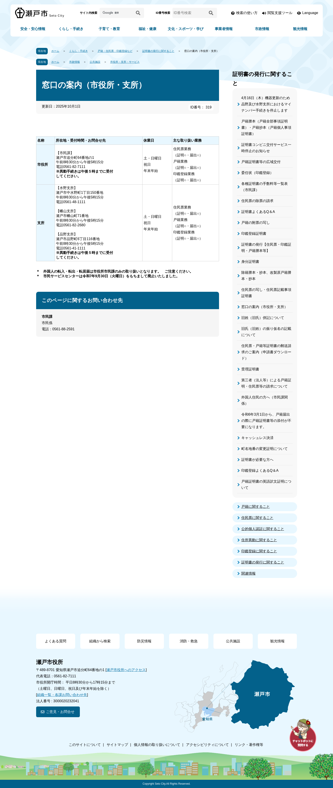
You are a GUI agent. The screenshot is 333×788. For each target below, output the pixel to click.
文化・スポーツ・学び (185, 29)
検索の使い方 (247, 13)
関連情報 (248, 573)
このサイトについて (85, 745)
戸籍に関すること (255, 506)
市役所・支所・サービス (125, 61)
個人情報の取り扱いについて (157, 745)
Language (310, 13)
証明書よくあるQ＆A (258, 212)
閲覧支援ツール (279, 13)
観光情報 (300, 29)
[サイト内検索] (117, 13)
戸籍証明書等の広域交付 (261, 162)
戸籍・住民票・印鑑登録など (115, 51)
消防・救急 (189, 641)
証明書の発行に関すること (158, 51)
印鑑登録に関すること (259, 551)
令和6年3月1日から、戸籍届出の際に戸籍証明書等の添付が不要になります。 (266, 420)
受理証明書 (250, 369)
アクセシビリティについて (207, 745)
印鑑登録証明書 (253, 233)
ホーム (55, 51)
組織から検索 (100, 641)
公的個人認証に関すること (262, 529)
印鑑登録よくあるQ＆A (260, 470)
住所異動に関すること (259, 540)
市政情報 (262, 29)
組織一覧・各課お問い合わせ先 (62, 695)
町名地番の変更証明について (264, 449)
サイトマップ (117, 745)
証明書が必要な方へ (257, 459)
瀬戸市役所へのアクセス (126, 670)
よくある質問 (55, 641)
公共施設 (95, 61)
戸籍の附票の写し (255, 223)
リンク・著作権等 (249, 745)
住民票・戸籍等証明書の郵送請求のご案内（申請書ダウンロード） (266, 352)
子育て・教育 (109, 29)
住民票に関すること (257, 518)
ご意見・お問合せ (60, 712)
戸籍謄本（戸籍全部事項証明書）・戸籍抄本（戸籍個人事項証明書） (266, 127)
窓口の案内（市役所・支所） (264, 307)
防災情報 (144, 641)
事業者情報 (224, 29)
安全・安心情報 (32, 29)
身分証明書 (250, 261)
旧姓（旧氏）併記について (262, 318)
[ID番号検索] (190, 13)
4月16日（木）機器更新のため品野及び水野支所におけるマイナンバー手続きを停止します (266, 104)
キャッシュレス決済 (257, 438)
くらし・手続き (70, 29)
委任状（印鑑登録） (257, 173)
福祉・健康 (147, 29)
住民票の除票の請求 (257, 201)
